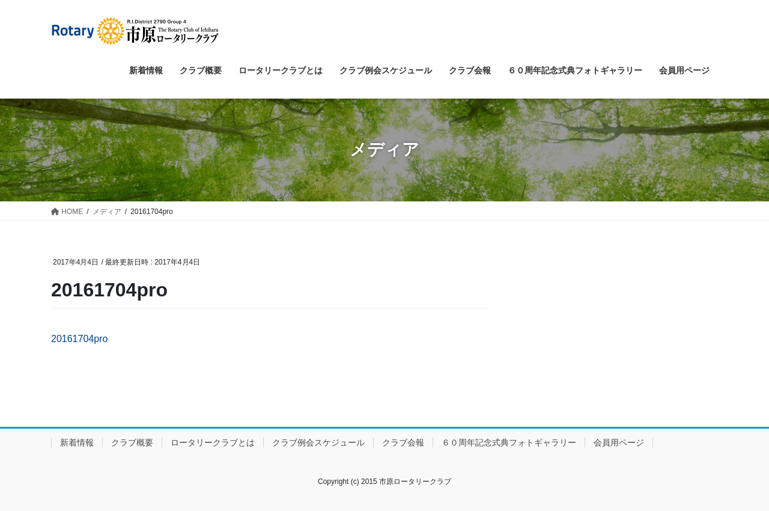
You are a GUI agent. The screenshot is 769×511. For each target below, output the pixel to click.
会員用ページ (619, 442)
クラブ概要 (132, 442)
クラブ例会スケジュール (318, 442)
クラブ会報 (403, 442)
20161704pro (79, 339)
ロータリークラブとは (213, 442)
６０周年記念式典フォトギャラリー (509, 442)
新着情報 (77, 442)
